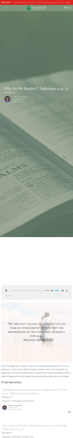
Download (9, 295)
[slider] (26, 290)
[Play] (6, 290)
